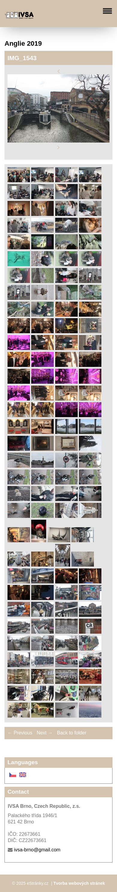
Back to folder (71, 732)
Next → (44, 732)
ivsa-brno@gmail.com (37, 849)
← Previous (20, 732)
